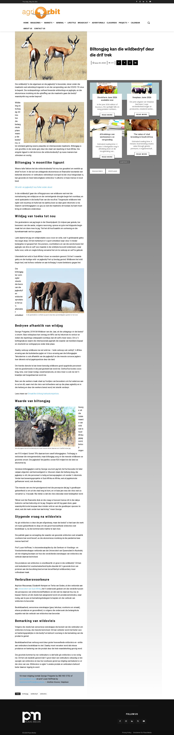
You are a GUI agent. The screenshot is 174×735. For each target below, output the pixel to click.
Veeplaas (113, 171)
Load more (124, 162)
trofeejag (25, 694)
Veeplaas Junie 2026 (141, 97)
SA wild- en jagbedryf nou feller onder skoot (33, 187)
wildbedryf (34, 694)
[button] (149, 23)
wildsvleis (43, 694)
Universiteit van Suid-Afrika (29, 589)
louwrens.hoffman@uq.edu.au (32, 682)
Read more (107, 115)
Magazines (97, 171)
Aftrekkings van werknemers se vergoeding (107, 137)
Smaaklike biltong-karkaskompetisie (43, 394)
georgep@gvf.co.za (28, 679)
